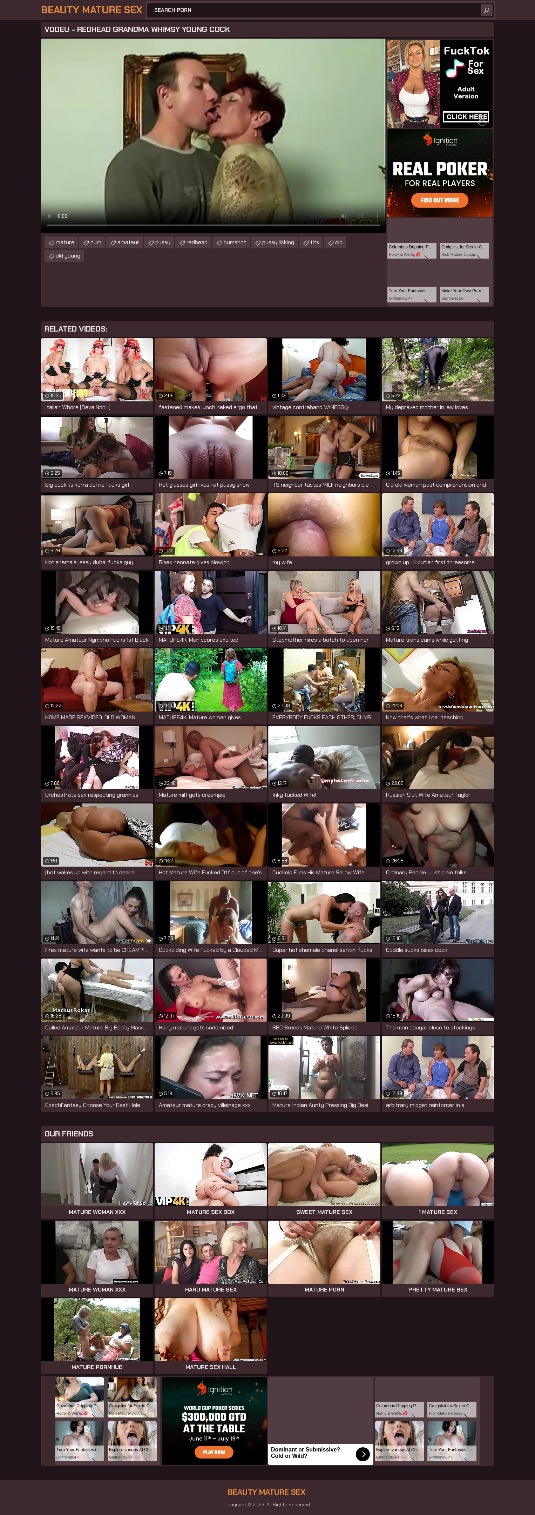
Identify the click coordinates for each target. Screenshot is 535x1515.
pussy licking (278, 242)
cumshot (235, 242)
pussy (162, 242)
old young (68, 255)
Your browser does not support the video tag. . (213, 136)
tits (314, 242)
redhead (197, 242)
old (339, 242)
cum (95, 242)
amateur (128, 242)
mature (65, 242)
